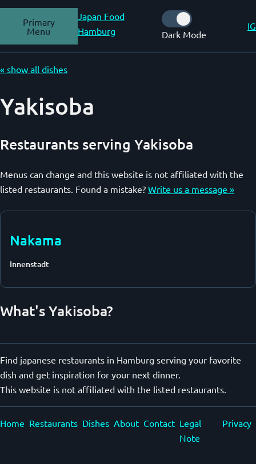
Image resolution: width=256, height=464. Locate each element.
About (126, 423)
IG (251, 25)
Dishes (95, 423)
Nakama (36, 240)
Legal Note (190, 430)
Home (12, 423)
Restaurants (53, 423)
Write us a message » (191, 189)
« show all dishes (33, 69)
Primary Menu (39, 26)
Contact (159, 423)
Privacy (236, 423)
